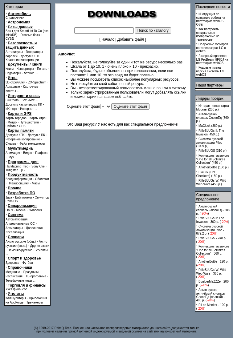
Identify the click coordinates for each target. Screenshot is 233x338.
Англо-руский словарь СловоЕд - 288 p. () (213, 210)
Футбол (27, 262)
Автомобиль (19, 14)
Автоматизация (16, 219)
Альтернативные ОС (20, 223)
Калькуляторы (16, 298)
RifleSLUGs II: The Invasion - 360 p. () (212, 219)
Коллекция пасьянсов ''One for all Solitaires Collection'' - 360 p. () (213, 252)
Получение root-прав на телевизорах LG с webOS (212, 47)
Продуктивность (23, 174)
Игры (12, 78)
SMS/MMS (29, 100)
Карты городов (16, 118)
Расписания (14, 276)
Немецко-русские (20, 250)
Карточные (31, 86)
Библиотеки (23, 197)
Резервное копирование (23, 139)
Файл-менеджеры (32, 143)
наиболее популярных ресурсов (151, 79)
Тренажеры (35, 302)
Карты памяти (21, 130)
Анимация (13, 153)
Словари (16, 237)
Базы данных (20, 27)
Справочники (15, 17)
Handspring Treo (17, 166)
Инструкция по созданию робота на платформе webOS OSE (210, 19)
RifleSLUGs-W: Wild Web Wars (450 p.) (211, 182)
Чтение (29, 73)
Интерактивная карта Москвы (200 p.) (212, 107)
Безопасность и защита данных (21, 45)
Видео (27, 153)
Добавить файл (130, 39)
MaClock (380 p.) (210, 125)
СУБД (10, 38)
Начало (107, 39)
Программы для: (23, 162)
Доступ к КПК (30, 56)
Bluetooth (12, 100)
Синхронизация (22, 205)
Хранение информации (22, 60)
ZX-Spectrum (37, 82)
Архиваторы (14, 228)
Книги (10, 68)
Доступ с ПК (36, 135)
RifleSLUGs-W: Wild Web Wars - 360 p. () (211, 273)
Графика (41, 153)
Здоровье (12, 262)
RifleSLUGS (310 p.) (212, 150)
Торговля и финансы (27, 285)
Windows (35, 210)
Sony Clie (38, 166)
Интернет (27, 109)
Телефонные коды (19, 280)
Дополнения (34, 228)
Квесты (11, 91)
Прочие (14, 188)
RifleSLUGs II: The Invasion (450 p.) (210, 132)
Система (15, 215)
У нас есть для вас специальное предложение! (138, 124)
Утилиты (41, 250)
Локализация (15, 232)
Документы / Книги (25, 64)
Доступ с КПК (15, 135)
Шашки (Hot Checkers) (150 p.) (209, 174)
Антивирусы (14, 52)
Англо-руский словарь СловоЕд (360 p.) (212, 117)
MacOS (21, 210)
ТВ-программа (36, 276)
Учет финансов (16, 289)
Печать (42, 68)
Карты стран (38, 118)
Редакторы (13, 73)
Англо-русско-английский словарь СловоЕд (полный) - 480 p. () (210, 295)
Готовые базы (30, 35)
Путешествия (29, 122)
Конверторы (25, 68)
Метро (12, 122)
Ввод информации (19, 179)
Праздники (31, 272)
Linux (9, 210)
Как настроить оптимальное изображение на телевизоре (207, 34)
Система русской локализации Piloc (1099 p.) (209, 142)
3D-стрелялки (15, 82)
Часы (36, 183)
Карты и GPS (19, 113)
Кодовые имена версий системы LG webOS (210, 71)
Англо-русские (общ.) (21, 241)
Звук (11, 157)
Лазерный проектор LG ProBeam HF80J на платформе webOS (212, 59)
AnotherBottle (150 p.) (213, 167)
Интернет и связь (24, 96)
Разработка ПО (21, 193)
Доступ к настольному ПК (24, 104)
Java (9, 197)
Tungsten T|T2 (15, 170)
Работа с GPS (16, 126)
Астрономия (19, 22)
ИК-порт (11, 109)
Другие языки (39, 245)
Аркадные (13, 86)
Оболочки (42, 179)
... (36, 73)
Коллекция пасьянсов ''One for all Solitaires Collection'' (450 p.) (213, 159)
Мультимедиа (20, 148)
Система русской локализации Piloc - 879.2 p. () (210, 230)
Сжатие (11, 143)
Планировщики (18, 183)
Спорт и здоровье (24, 258)
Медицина (13, 272)
